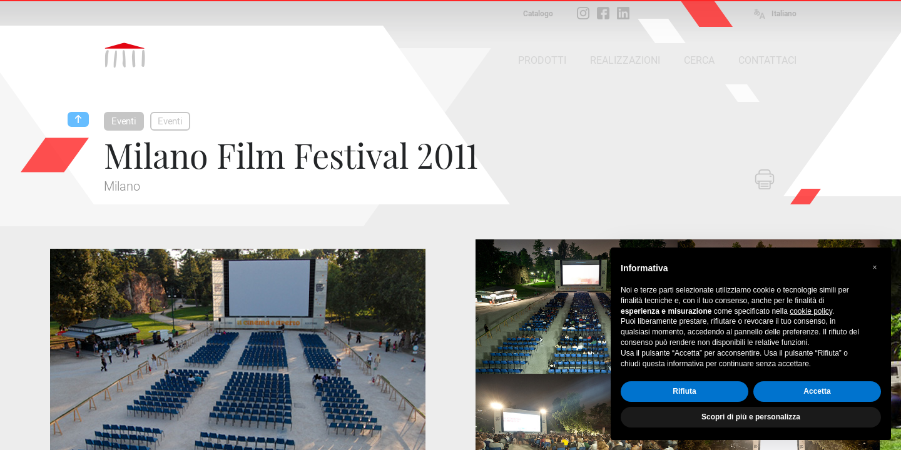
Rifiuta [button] (684, 391)
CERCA (699, 60)
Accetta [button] (816, 391)
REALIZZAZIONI (625, 60)
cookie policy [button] (811, 311)
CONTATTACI (767, 60)
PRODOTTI (542, 60)
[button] (875, 268)
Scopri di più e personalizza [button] (750, 416)
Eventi (123, 121)
